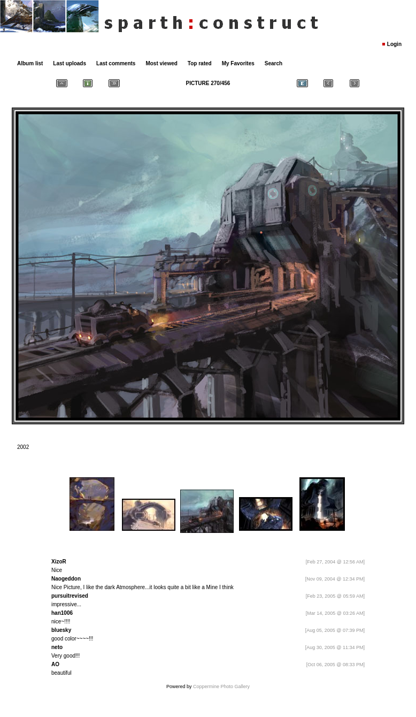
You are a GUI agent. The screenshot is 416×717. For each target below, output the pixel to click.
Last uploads (69, 63)
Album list (30, 63)
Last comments (115, 63)
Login (394, 44)
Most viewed (161, 63)
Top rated (200, 63)
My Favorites (238, 63)
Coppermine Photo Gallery (221, 686)
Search (273, 63)
